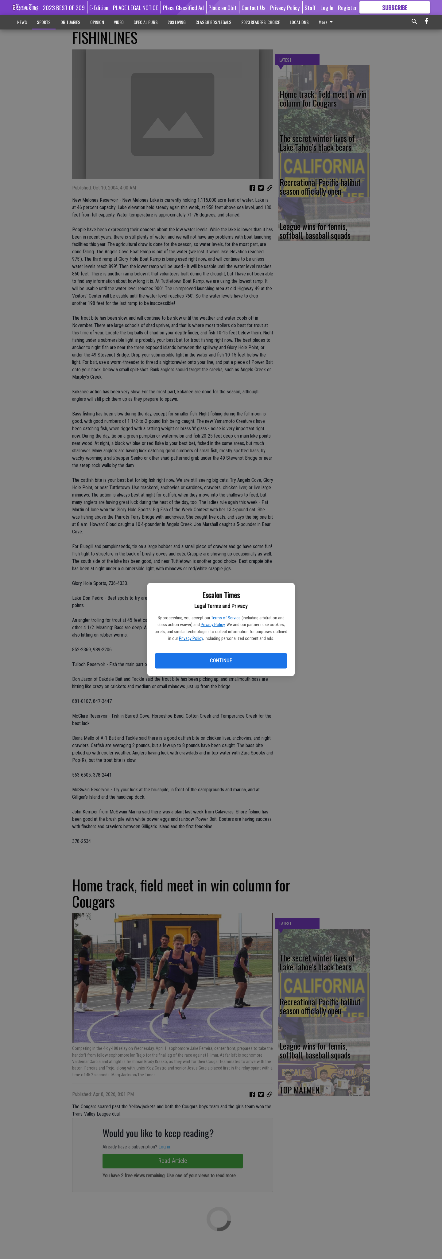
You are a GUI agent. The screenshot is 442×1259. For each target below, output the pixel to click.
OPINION (97, 22)
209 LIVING (177, 22)
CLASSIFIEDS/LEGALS (213, 22)
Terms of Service (226, 617)
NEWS (22, 22)
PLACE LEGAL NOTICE (135, 7)
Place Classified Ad (183, 7)
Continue (221, 661)
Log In (326, 7)
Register (347, 7)
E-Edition (98, 7)
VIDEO (119, 22)
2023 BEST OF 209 (64, 7)
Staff (310, 7)
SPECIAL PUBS (146, 22)
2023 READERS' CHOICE (260, 22)
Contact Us (254, 7)
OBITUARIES (70, 22)
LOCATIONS (299, 22)
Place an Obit (222, 7)
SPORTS (44, 22)
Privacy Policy (213, 624)
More (327, 22)
